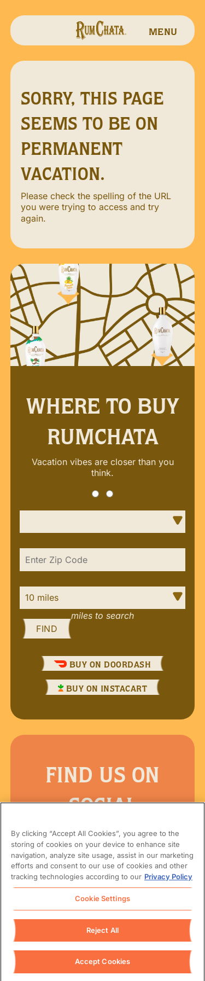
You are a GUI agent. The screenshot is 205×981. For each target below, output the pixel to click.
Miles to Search (102, 615)
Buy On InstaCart (103, 688)
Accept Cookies (103, 964)
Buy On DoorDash (102, 664)
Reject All (102, 932)
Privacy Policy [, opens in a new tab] (168, 879)
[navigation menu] (163, 30)
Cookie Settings (102, 901)
